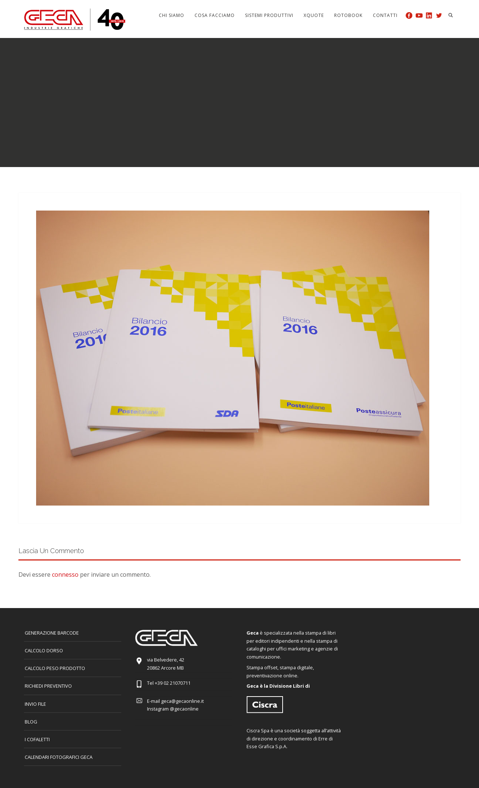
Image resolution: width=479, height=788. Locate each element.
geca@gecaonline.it (182, 701)
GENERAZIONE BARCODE (52, 632)
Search (450, 15)
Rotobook (348, 15)
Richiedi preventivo (48, 686)
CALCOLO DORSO (44, 650)
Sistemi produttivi (269, 15)
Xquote (314, 15)
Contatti (385, 15)
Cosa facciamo (215, 15)
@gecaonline (184, 708)
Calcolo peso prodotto (55, 668)
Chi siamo (171, 15)
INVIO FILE (35, 704)
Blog (31, 721)
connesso (65, 574)
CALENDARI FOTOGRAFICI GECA (58, 757)
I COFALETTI (37, 739)
